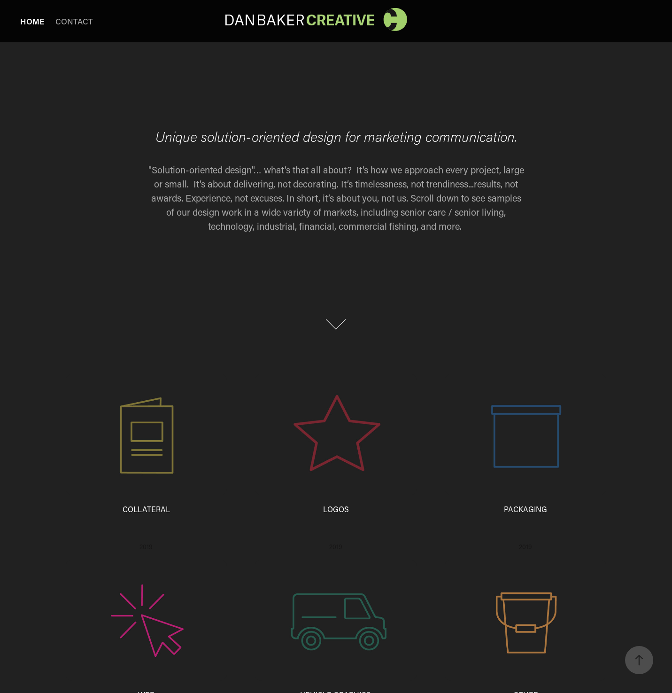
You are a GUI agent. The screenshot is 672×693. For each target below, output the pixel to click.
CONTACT (74, 21)
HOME (32, 21)
